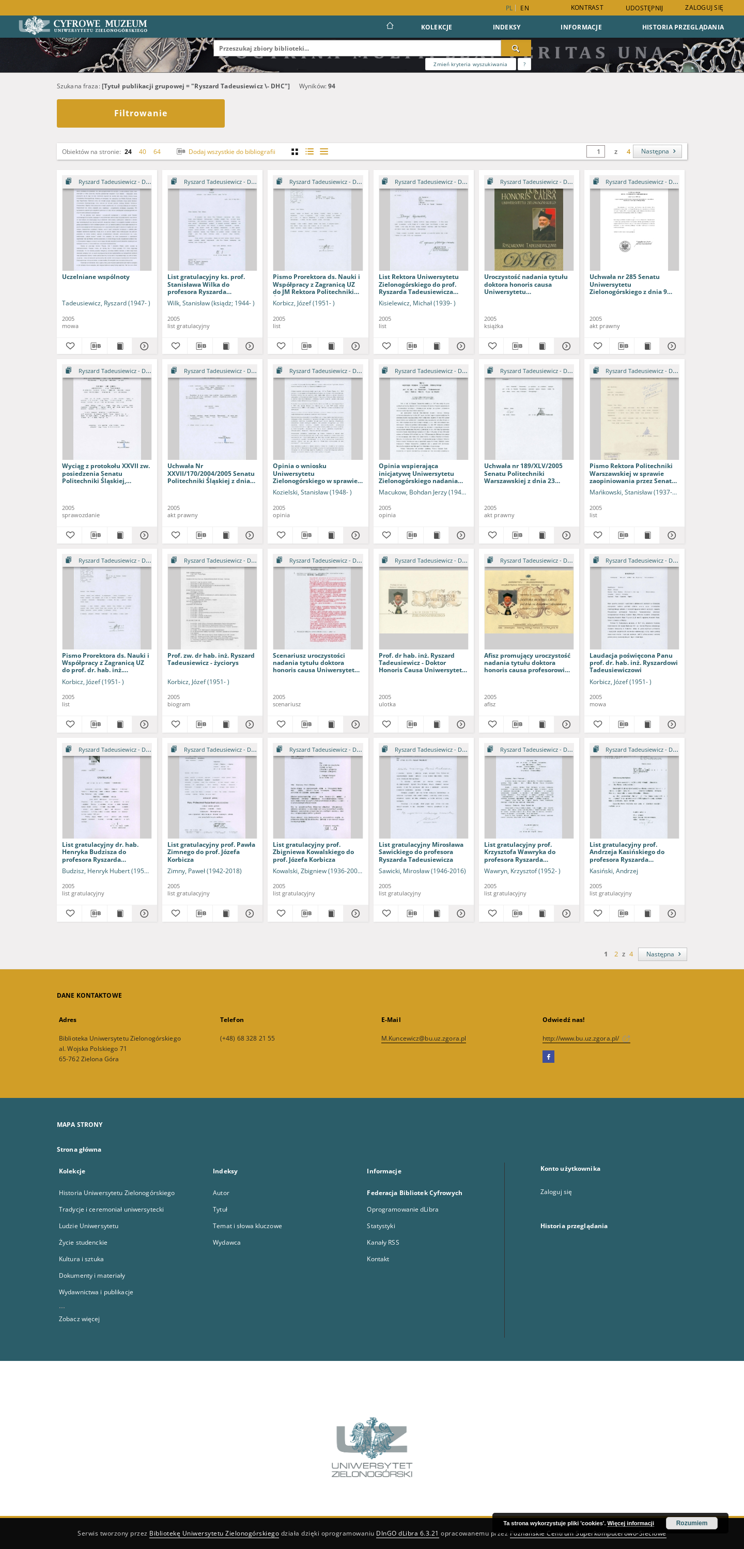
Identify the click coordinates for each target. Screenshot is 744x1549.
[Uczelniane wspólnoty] (107, 223)
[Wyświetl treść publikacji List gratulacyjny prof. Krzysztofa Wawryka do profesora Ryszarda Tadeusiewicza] (541, 913)
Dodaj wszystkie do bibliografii (225, 151)
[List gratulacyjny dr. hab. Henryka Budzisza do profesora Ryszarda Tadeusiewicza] (107, 791)
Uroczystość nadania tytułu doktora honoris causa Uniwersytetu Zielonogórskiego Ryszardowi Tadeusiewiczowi (528, 284)
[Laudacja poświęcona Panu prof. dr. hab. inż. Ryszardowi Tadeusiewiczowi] (634, 602)
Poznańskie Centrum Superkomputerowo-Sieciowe (588, 1533)
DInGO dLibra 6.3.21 (407, 1533)
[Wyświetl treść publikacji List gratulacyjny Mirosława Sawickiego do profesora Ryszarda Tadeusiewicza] (436, 913)
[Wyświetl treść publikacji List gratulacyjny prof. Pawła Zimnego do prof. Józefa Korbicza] (225, 913)
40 (142, 151)
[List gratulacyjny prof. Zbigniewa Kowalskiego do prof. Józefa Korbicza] (317, 791)
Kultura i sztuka (81, 1258)
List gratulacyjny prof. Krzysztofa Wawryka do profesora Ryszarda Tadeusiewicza (519, 851)
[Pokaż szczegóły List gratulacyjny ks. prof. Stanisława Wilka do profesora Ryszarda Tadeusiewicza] (249, 346)
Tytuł (220, 1209)
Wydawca (227, 1242)
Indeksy (507, 27)
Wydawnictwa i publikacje (96, 1292)
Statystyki (381, 1225)
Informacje (581, 27)
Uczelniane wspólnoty (96, 276)
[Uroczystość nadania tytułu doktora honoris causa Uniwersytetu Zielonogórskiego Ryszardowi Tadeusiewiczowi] (529, 223)
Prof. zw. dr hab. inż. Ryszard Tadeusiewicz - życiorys (211, 659)
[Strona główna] (389, 27)
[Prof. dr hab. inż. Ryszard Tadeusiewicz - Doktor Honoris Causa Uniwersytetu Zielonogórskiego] (423, 602)
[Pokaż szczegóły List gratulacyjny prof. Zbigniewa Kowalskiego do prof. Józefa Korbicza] (354, 913)
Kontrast (587, 7)
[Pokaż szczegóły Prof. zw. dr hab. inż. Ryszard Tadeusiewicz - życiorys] (249, 724)
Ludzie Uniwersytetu (88, 1225)
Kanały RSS (383, 1242)
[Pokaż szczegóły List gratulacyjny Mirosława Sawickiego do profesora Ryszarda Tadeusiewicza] (459, 913)
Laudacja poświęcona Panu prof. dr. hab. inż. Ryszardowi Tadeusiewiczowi (634, 662)
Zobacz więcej (79, 1318)
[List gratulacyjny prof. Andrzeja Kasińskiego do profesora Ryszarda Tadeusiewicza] (634, 791)
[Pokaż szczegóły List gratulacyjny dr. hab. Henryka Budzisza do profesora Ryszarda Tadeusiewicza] (143, 913)
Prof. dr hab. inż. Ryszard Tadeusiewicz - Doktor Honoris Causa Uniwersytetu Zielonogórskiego (422, 662)
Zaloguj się (704, 7)
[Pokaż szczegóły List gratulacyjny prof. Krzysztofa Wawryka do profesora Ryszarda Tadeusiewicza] (565, 913)
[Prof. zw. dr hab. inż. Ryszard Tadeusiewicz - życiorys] (212, 602)
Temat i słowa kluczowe (247, 1225)
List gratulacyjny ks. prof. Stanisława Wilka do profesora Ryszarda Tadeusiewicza (206, 284)
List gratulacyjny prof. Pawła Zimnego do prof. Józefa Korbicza (211, 851)
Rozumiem (692, 1523)
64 (157, 151)
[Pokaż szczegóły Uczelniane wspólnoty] (143, 346)
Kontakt (378, 1258)
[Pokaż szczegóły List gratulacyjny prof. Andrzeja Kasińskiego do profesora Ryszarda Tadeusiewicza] (670, 913)
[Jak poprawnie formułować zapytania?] (524, 64)
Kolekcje (437, 27)
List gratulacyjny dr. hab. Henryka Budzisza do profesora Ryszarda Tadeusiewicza (100, 851)
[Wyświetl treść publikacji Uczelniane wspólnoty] (119, 346)
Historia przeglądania (683, 27)
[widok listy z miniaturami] (309, 151)
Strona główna (79, 1149)
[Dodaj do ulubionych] (69, 346)
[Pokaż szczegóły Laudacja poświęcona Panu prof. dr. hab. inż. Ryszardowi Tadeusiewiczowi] (670, 724)
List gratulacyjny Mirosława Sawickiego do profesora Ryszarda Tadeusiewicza (421, 851)
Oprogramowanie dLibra (403, 1209)
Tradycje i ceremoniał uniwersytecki (111, 1209)
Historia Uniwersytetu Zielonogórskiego (117, 1192)
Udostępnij (644, 8)
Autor (221, 1192)
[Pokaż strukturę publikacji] (107, 182)
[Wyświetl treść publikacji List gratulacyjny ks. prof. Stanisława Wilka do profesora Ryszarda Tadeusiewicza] (225, 346)
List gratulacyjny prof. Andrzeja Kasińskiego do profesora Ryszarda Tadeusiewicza (627, 851)
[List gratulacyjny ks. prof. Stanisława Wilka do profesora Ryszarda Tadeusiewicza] (212, 223)
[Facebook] (548, 1057)
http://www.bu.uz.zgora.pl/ (586, 1038)
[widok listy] (324, 151)
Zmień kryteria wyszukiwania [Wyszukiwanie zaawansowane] (470, 64)
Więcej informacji (631, 1523)
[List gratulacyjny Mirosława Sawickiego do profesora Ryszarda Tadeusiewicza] (423, 791)
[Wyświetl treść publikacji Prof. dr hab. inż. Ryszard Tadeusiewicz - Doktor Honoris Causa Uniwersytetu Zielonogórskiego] (436, 724)
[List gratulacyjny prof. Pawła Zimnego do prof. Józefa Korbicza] (212, 791)
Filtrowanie (140, 113)
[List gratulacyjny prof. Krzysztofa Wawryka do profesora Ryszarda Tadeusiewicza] (529, 791)
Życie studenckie (83, 1242)
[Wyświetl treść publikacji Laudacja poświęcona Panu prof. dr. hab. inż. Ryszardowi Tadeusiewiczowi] (646, 724)
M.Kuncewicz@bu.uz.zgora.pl (423, 1038)
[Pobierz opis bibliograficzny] (94, 346)
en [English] (524, 8)
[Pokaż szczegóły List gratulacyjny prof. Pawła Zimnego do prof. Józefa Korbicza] (249, 913)
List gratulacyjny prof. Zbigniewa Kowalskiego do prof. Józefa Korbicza (313, 851)
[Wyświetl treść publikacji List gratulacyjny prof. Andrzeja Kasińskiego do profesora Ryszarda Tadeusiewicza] (646, 913)
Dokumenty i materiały (92, 1275)
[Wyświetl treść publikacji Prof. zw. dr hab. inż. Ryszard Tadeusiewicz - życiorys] (225, 724)
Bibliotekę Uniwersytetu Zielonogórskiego (214, 1533)
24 (128, 151)
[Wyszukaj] (516, 48)
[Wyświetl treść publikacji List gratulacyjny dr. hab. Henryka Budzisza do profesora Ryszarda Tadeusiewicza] (119, 913)
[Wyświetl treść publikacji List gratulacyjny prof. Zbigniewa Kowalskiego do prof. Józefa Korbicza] (330, 913)
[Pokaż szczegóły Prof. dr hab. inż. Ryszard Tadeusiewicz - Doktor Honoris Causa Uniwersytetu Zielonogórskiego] (459, 724)
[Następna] (657, 151)
